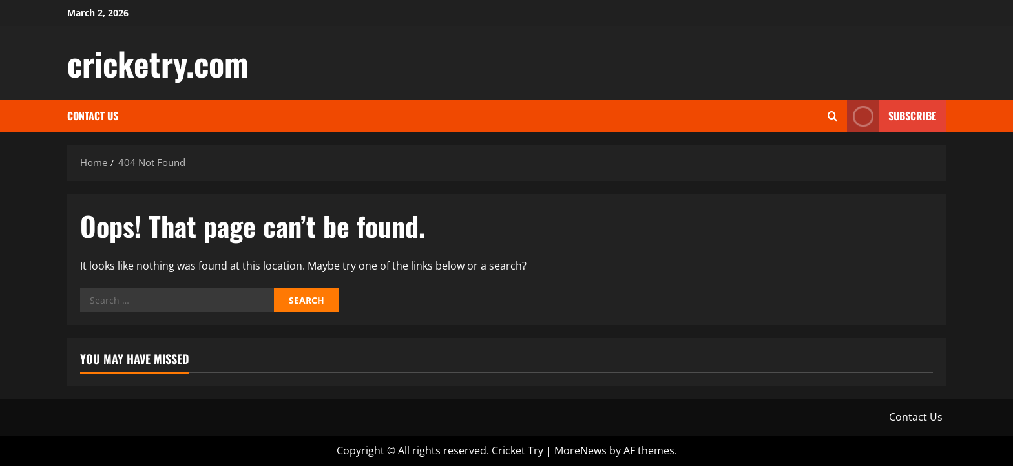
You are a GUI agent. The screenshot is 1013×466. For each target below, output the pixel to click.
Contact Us (92, 115)
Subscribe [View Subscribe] (891, 116)
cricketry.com (158, 63)
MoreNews (580, 450)
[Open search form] (832, 116)
